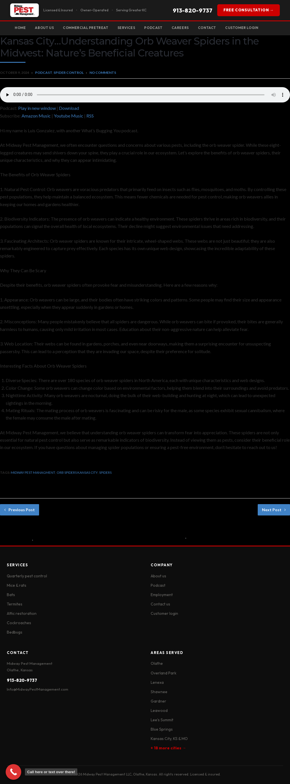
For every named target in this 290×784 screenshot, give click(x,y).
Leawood (159, 710)
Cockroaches (19, 622)
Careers (180, 28)
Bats (11, 594)
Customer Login (241, 28)
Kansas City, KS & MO (169, 738)
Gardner (158, 701)
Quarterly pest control (27, 575)
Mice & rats (16, 585)
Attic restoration (22, 613)
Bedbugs (14, 632)
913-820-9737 (193, 10)
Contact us (160, 604)
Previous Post (19, 509)
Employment (162, 594)
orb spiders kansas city (77, 472)
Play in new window (37, 108)
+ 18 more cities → (168, 748)
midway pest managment (33, 472)
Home (20, 28)
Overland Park (163, 673)
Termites (14, 604)
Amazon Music (36, 115)
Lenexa (157, 682)
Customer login (164, 613)
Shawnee (159, 691)
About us (158, 575)
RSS (90, 115)
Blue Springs (162, 729)
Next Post (274, 509)
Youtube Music (68, 115)
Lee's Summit (162, 719)
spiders (105, 472)
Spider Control (69, 72)
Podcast (153, 28)
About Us (44, 28)
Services (126, 28)
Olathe (157, 663)
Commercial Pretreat (85, 28)
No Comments (102, 72)
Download (69, 108)
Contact (207, 28)
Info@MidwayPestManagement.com (37, 689)
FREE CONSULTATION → (248, 10)
